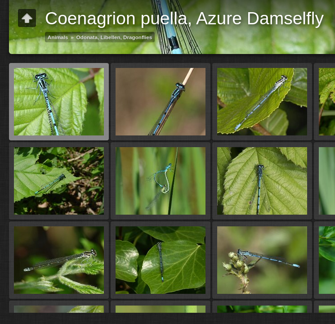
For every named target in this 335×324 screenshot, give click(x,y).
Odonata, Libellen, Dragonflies (114, 37)
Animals (58, 37)
